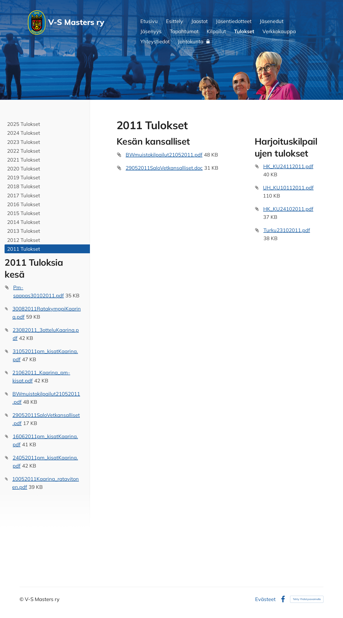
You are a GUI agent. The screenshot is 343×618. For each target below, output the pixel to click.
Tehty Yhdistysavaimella (307, 599)
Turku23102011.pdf (286, 230)
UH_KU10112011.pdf (288, 187)
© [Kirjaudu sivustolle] (22, 599)
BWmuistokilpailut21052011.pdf (164, 154)
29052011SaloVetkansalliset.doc (164, 168)
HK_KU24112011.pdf (288, 166)
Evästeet (265, 599)
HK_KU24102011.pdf (288, 209)
